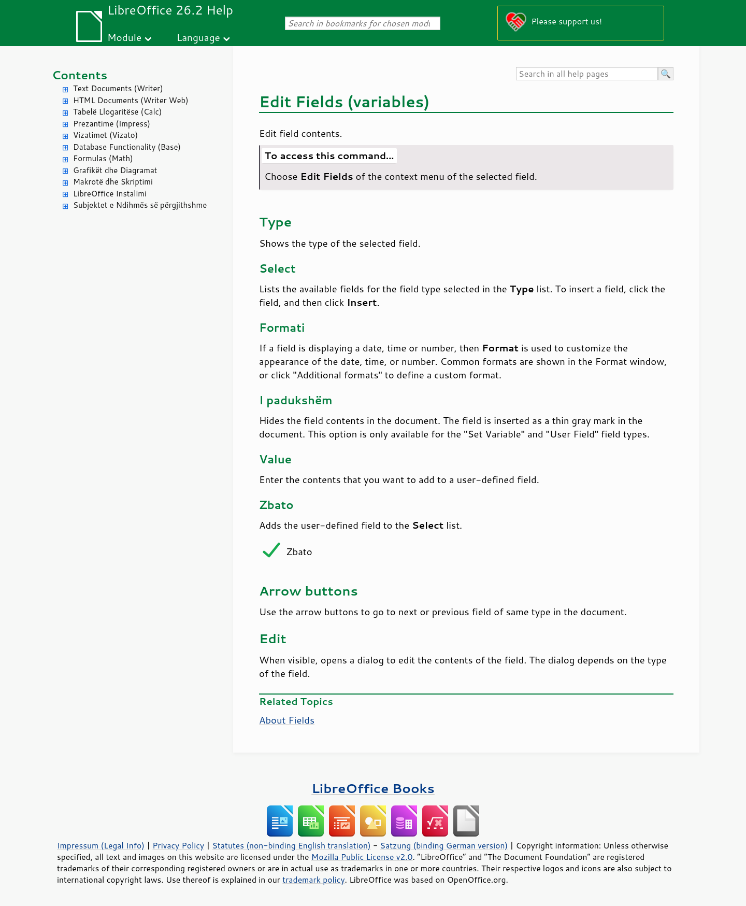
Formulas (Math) (103, 158)
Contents (79, 75)
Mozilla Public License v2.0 (362, 856)
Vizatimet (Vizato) (105, 135)
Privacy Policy (178, 845)
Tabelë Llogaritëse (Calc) (117, 111)
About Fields (286, 720)
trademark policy (313, 879)
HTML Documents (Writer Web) (131, 100)
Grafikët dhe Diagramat (115, 170)
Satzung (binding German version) (444, 845)
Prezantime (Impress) (111, 123)
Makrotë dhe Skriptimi (113, 181)
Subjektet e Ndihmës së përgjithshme (140, 205)
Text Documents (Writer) (118, 88)
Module (124, 37)
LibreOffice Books (373, 788)
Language (198, 37)
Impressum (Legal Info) (101, 845)
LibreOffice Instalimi (110, 193)
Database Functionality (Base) (127, 146)
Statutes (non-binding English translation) (291, 845)
